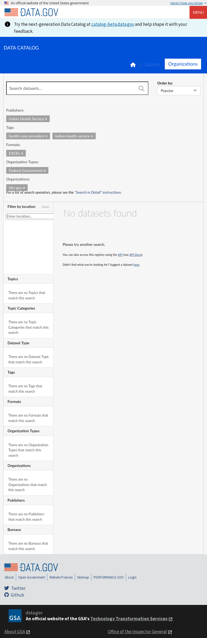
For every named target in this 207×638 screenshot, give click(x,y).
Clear (45, 207)
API (120, 254)
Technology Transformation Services (128, 619)
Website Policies (61, 577)
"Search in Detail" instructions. (98, 192)
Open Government (31, 577)
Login (132, 577)
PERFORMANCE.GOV (109, 577)
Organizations (183, 64)
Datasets (152, 64)
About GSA (14, 632)
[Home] (31, 12)
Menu (198, 12)
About (9, 577)
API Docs (135, 254)
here (137, 264)
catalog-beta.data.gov (112, 24)
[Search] (141, 89)
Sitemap (83, 577)
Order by (164, 83)
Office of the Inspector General (137, 632)
